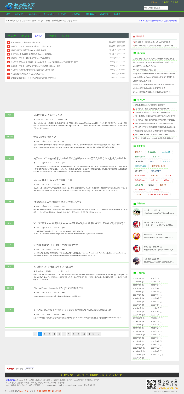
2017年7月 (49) (157, 355)
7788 (167, 175)
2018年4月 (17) (139, 341)
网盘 (138, 152)
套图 (154, 180)
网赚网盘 (140, 157)
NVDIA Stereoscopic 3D (158, 194)
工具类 (9, 288)
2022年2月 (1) (156, 305)
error (166, 161)
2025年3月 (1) (156, 288)
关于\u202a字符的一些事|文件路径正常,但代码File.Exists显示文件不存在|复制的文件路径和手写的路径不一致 (88, 158)
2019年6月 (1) (138, 325)
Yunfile (166, 152)
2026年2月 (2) (156, 278)
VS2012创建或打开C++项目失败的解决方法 (55, 245)
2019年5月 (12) (157, 325)
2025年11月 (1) (157, 282)
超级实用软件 (158, 166)
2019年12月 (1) (139, 318)
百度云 (152, 152)
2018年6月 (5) (138, 338)
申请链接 (29, 369)
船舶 (154, 175)
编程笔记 (19, 14)
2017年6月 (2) (138, 358)
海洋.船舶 (33, 14)
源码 (153, 161)
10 (84, 334)
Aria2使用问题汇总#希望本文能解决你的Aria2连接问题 (32, 70)
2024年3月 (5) (156, 292)
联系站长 (165, 2)
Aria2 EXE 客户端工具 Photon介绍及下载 (27, 74)
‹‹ (34, 334)
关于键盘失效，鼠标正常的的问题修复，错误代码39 (154, 62)
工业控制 (47, 14)
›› (98, 334)
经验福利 (90, 14)
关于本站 (174, 2)
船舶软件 (140, 175)
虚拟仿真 (62, 14)
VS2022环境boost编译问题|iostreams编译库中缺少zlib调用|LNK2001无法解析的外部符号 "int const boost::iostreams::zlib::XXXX (97, 223)
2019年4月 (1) (138, 328)
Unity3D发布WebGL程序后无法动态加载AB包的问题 (154, 73)
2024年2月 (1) (138, 295)
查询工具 (140, 161)
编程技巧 (140, 166)
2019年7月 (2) (156, 321)
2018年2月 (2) (138, 345)
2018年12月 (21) (139, 335)
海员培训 (140, 180)
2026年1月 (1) (138, 282)
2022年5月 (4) (138, 302)
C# (9, 158)
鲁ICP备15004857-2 (45, 391)
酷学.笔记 (19, 369)
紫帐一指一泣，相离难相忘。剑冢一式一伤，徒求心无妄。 (100, 375)
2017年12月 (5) (139, 348)
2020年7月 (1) (156, 308)
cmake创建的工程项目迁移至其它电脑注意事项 (57, 202)
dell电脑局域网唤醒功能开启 (144, 70)
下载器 (155, 157)
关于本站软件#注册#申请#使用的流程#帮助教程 (158, 21)
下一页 (91, 334)
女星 (167, 180)
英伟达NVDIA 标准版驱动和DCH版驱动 (53, 266)
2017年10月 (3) (139, 351)
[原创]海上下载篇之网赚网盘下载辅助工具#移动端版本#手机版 (35, 66)
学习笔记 (140, 190)
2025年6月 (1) (138, 285)
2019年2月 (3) (138, 331)
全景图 (139, 185)
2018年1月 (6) (156, 345)
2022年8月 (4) (138, 298)
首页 (8, 14)
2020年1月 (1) (156, 315)
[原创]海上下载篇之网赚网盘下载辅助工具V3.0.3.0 (31, 46)
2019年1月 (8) (156, 331)
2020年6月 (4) (138, 311)
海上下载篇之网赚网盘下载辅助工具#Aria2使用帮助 (31, 54)
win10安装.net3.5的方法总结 (47, 115)
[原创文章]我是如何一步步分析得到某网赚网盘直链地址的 (33, 78)
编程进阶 (156, 171)
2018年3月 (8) (156, 341)
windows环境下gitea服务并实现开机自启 (53, 180)
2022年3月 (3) (138, 305)
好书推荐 (140, 171)
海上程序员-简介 (67, 375)
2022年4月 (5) (156, 302)
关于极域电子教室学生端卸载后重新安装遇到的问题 (153, 59)
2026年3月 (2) (138, 278)
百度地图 (57, 391)
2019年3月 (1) (156, 328)
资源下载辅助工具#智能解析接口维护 (25, 42)
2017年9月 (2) (156, 351)
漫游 (151, 185)
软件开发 (76, 14)
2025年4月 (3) (138, 288)
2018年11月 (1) (157, 335)
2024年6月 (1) (138, 292)
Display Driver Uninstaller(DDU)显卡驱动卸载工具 (58, 288)
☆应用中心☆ (154, 2)
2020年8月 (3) (138, 308)
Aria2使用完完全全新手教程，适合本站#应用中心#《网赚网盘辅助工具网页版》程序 (44, 62)
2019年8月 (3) (138, 321)
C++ (9, 201)
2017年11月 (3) (157, 348)
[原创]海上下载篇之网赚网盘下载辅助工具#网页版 (30, 58)
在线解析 (156, 190)
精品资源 (104, 14)
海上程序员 (10, 380)
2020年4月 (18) (139, 315)
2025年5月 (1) (156, 285)
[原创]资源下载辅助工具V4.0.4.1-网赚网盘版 (28, 50)
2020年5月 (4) (156, 311)
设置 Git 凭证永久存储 (44, 137)
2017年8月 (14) (139, 355)
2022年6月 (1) (156, 298)
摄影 (163, 185)
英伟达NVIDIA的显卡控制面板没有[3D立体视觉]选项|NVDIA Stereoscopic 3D (72, 310)
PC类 (10, 115)
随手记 (117, 14)
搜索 (174, 8)
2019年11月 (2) (157, 318)
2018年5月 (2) (156, 338)
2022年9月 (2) (156, 295)
